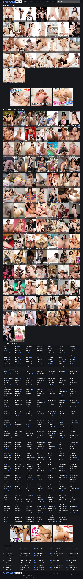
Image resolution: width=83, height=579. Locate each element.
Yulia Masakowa (74, 501)
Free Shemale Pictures (26, 560)
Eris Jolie (28, 404)
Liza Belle (50, 376)
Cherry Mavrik (18, 457)
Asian (6, 348)
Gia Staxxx (29, 437)
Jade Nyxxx (29, 501)
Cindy (17, 470)
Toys (72, 355)
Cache (17, 415)
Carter (16, 433)
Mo (49, 466)
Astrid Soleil (7, 475)
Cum (17, 361)
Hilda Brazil (29, 473)
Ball (5, 515)
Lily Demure (40, 517)
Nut (60, 393)
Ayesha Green (7, 497)
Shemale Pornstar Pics (58, 553)
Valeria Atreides (74, 440)
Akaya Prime (7, 387)
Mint (49, 457)
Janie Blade (29, 512)
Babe (6, 355)
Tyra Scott (73, 431)
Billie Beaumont (18, 389)
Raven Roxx (62, 466)
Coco (16, 481)
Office (50, 350)
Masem (50, 420)
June (38, 404)
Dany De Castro (19, 504)
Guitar (28, 459)
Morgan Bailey (52, 468)
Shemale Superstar (10, 562)
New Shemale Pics (57, 558)
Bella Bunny (18, 378)
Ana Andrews (7, 433)
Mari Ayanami (52, 409)
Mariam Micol (51, 413)
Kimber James (41, 457)
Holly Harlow (29, 475)
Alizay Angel (7, 409)
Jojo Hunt (39, 400)
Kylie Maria (40, 479)
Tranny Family (40, 555)
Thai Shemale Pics (73, 567)
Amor (5, 426)
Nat (49, 495)
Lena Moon (40, 499)
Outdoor (51, 352)
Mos (49, 470)
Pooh (61, 446)
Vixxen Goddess (74, 470)
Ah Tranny (8, 567)
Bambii (5, 519)
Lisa (38, 521)
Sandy (61, 484)
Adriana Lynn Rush (8, 376)
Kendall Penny (40, 444)
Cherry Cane (18, 455)
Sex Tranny (39, 558)
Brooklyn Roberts (19, 406)
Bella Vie (17, 382)
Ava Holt (6, 490)
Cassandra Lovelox (19, 440)
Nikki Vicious (62, 376)
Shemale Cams (46, 1)
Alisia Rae (6, 406)
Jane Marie (29, 510)
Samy (61, 481)
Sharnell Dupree (63, 515)
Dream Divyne (29, 373)
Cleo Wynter (18, 477)
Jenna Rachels (41, 378)
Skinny (62, 357)
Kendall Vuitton (40, 446)
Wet (71, 363)
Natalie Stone (51, 506)
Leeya (39, 493)
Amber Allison (7, 420)
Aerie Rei (6, 382)
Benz (16, 384)
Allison (6, 411)
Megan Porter (51, 424)
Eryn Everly (28, 409)
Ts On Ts (73, 357)
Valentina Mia (74, 435)
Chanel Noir (18, 444)
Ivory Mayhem (29, 495)
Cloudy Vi (17, 479)
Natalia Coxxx (51, 499)
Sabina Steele (63, 477)
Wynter (72, 486)
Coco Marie (17, 484)
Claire (17, 475)
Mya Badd (51, 473)
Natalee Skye (51, 497)
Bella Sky (17, 380)
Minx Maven (51, 459)
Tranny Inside (24, 555)
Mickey (50, 440)
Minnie (50, 455)
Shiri (60, 521)
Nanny (50, 486)
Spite (71, 389)
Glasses (39, 346)
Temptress (73, 411)
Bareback (7, 357)
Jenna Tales (40, 380)
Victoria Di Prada (74, 459)
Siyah (72, 376)
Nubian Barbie (63, 391)
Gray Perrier (29, 455)
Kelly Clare (40, 435)
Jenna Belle (40, 371)
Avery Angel (7, 493)
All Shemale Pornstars (73, 551)
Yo (71, 495)
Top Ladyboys (56, 551)
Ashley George (8, 468)
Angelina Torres (8, 444)
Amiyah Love (7, 424)
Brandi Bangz (18, 400)
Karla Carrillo (40, 420)
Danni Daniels (18, 501)
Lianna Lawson (41, 506)
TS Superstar (71, 565)
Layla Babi (40, 486)
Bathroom (7, 359)
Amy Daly (6, 431)
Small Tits (62, 361)
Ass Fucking (7, 352)
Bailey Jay (7, 510)
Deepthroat (18, 366)
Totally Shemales (9, 555)
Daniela (17, 497)
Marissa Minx (51, 417)
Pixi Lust (61, 440)
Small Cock (62, 359)
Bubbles (17, 413)
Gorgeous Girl (29, 448)
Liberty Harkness (41, 508)
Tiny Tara (73, 426)
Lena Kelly (40, 497)
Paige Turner (62, 402)
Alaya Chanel (7, 391)
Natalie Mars (51, 504)
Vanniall (72, 448)
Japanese (40, 355)
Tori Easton (73, 429)
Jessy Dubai (40, 393)
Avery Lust (7, 495)
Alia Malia (6, 402)
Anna (5, 448)
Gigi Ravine (29, 442)
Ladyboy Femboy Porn (58, 565)
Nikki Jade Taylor (52, 521)
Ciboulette (18, 468)
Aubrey (6, 477)
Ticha (72, 417)
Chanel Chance (19, 442)
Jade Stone (29, 504)
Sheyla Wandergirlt (63, 519)
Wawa (72, 473)
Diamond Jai (18, 515)
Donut (28, 371)
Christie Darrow (18, 464)
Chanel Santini (18, 446)
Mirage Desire (51, 462)
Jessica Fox (40, 389)
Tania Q (73, 406)
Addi (5, 371)
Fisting (28, 359)
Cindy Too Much (18, 473)
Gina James (29, 444)
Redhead (62, 350)
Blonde (17, 350)
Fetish (28, 355)
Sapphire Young (63, 488)
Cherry (17, 453)
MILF (49, 346)
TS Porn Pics (8, 565)
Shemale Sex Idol (56, 548)
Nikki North (62, 371)
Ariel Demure (7, 462)
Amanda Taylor (7, 415)
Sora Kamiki (73, 387)
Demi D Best (18, 510)
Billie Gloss (18, 391)
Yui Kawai (73, 499)
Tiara (72, 413)
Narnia (50, 493)
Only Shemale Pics (73, 558)
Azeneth (6, 499)
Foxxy (28, 429)
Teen (72, 350)
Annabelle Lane (8, 453)
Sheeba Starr (62, 517)
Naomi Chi (51, 490)
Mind (50, 453)
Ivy (27, 497)
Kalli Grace (40, 411)
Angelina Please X (8, 442)
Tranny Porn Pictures (73, 548)
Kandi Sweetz (40, 413)
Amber (6, 417)
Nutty (61, 395)
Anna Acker (7, 451)
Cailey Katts (18, 417)
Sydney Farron (73, 400)
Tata (72, 409)
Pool (50, 363)
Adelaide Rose (7, 373)
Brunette (18, 357)
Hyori (27, 486)
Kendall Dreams (41, 442)
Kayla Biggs (40, 429)
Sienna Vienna (73, 371)
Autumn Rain (7, 486)
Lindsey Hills (40, 519)
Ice (27, 488)
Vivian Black (73, 468)
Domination (29, 346)
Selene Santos (63, 508)
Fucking (29, 361)
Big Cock (7, 366)
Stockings (73, 346)
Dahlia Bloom (18, 488)
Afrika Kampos (7, 384)
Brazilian (17, 355)
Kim (38, 453)
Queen (61, 457)
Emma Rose (29, 393)
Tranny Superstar (25, 551)
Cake (16, 420)
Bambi (6, 517)
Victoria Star (73, 464)
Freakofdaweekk (30, 433)
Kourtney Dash (41, 473)
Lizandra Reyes (52, 378)
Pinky (61, 437)
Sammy (61, 479)
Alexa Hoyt (6, 395)
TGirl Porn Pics (24, 569)
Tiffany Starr (74, 422)
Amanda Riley (7, 413)
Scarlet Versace (63, 506)
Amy (5, 429)
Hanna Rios (29, 464)
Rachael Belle (62, 462)
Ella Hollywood (29, 382)
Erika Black (29, 400)
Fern (27, 426)
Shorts (61, 355)
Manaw (50, 398)
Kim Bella (39, 455)
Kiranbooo (39, 466)
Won (71, 484)
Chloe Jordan (18, 459)
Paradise (61, 409)
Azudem (6, 501)
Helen (28, 470)
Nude (50, 348)
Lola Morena (51, 380)
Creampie (18, 359)
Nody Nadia (62, 384)
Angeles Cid (7, 440)
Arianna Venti (7, 459)
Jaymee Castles (30, 521)
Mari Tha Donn (52, 411)
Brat (16, 402)
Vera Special (73, 457)
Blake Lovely (18, 395)
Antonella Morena (8, 457)
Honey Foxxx (29, 484)
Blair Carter (18, 393)
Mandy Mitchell (52, 400)
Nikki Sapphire (62, 373)
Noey (60, 387)
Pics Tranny (8, 558)
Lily (38, 515)
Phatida (61, 431)
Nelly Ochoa (51, 512)
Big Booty (7, 363)
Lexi (38, 504)
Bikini (17, 348)
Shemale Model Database (74, 569)
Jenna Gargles (41, 376)
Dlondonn (17, 519)
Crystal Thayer (18, 486)
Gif (27, 440)
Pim (60, 433)
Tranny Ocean (56, 560)
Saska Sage (62, 501)
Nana (49, 481)
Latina (39, 359)
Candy (17, 422)
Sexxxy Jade (62, 512)
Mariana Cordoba (53, 415)
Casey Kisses (18, 437)
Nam (50, 479)
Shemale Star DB (25, 567)
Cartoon (17, 435)
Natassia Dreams (52, 508)
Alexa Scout (7, 398)
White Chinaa (73, 477)
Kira (38, 464)
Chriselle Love (18, 462)
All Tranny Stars (9, 569)
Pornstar (51, 366)
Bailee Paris (7, 506)
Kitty (38, 468)
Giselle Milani (29, 446)
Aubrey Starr (7, 481)
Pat (60, 415)
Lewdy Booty (40, 501)
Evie (27, 422)
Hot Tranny (39, 551)
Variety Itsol (73, 451)
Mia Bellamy (51, 433)
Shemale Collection (10, 551)
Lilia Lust (39, 510)
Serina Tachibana (63, 510)
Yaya (71, 490)
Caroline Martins (19, 431)
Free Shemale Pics (41, 567)
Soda (71, 378)
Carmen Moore (19, 429)
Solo (61, 363)
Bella (16, 373)
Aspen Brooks (7, 473)
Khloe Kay (40, 451)
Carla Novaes (18, 426)
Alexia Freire (7, 400)
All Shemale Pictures (25, 553)
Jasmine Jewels (30, 517)
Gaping (28, 366)
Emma (28, 391)
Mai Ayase (50, 395)
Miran (50, 464)
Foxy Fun (28, 431)
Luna (50, 389)
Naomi (50, 488)
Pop (60, 448)
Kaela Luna (40, 409)
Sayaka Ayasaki (63, 504)
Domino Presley (19, 521)
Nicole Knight (51, 515)
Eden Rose (29, 380)
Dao (16, 506)
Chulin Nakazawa (19, 466)
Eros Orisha (29, 406)
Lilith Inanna (40, 512)
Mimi (50, 451)
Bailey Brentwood (8, 508)
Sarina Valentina (63, 497)
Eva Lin (28, 413)
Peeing (50, 359)
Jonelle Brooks (41, 402)
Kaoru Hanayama (41, 415)
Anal (6, 346)
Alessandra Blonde (8, 393)
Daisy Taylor (18, 495)
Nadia (50, 475)
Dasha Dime (18, 508)
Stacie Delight (73, 391)
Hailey (27, 462)
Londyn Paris (51, 382)
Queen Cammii (63, 459)
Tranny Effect (40, 553)
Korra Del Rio (40, 470)
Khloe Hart (40, 448)
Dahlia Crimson (19, 490)
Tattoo (72, 348)
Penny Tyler (62, 429)
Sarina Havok (62, 495)
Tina (71, 424)
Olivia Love (62, 400)
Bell (16, 371)
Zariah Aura (73, 506)
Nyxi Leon (62, 398)
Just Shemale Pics (25, 548)
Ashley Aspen (7, 466)
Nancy (50, 484)
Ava (5, 488)
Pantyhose (51, 357)
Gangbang (29, 363)
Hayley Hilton (29, 466)
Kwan (38, 477)
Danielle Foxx (18, 499)
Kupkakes (40, 475)
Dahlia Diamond (18, 493)
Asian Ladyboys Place (57, 567)
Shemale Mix (30, 577)
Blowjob (18, 352)
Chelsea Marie (18, 451)
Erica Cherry (29, 398)
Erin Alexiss (29, 402)
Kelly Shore (40, 437)
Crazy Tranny (9, 548)
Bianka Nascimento (20, 387)
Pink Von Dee (62, 435)
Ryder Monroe (63, 475)
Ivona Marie (29, 493)
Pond (61, 444)
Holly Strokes (29, 479)
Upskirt (72, 361)
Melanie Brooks (52, 429)
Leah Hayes (40, 488)
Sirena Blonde (73, 373)
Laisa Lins (40, 481)
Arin (5, 464)
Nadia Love (51, 477)
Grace (28, 451)
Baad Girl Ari (7, 504)
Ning (60, 382)
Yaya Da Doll (73, 493)
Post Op (61, 346)
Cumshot (18, 363)
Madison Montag (52, 393)
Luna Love (51, 391)
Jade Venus (29, 506)
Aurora (5, 484)
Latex (39, 357)
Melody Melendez (52, 431)
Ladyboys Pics (56, 562)
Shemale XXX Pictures (73, 553)
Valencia (72, 433)
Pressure (61, 453)
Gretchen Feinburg (30, 457)
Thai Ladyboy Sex (72, 555)
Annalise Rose (7, 455)
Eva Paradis (29, 417)
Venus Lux (73, 453)
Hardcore (40, 348)
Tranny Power (9, 553)
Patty (61, 420)
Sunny (72, 393)
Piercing (51, 361)
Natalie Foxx (51, 501)
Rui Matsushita (63, 473)
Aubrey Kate (7, 479)
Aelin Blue (6, 380)
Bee (5, 521)
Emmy (28, 395)
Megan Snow (51, 426)
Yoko (72, 497)
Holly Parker (29, 477)
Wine (72, 481)
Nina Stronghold (63, 380)
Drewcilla (28, 376)
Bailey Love (6, 512)
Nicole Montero (52, 519)
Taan (71, 404)
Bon (16, 398)
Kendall (39, 440)
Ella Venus (29, 384)
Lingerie (39, 363)
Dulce (28, 378)
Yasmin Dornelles (74, 488)
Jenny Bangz (40, 384)
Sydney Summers (74, 402)
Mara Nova (51, 404)
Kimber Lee (40, 459)
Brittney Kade (18, 404)
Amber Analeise (7, 422)
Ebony (28, 348)
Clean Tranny (40, 560)
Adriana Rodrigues (8, 378)
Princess (61, 455)
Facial (28, 350)
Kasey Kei (39, 424)
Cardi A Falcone (19, 424)
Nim (60, 378)
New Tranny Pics (72, 560)
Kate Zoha (40, 426)
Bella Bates (18, 376)
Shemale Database (25, 558)
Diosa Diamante (18, 517)
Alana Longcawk (8, 389)
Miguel (50, 442)
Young (72, 366)
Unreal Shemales (41, 562)
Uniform (73, 359)
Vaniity (72, 444)
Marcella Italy (51, 406)
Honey (28, 481)
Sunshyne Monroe (75, 395)
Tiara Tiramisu (74, 415)
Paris (61, 411)
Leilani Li (39, 495)
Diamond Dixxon (19, 512)
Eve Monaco (29, 420)
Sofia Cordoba (73, 382)
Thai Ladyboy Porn (41, 569)
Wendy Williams (74, 475)
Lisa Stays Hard (52, 371)
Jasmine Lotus (30, 519)
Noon (61, 389)
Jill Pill (39, 395)
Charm (17, 448)
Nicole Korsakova (52, 517)
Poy (60, 451)
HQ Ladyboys (40, 565)
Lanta (39, 484)
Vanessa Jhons (74, 442)
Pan (60, 406)
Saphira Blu (62, 486)
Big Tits (17, 346)
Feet (27, 352)
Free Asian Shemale (25, 562)
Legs (39, 361)
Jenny (39, 382)
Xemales (55, 569)
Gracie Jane (29, 453)
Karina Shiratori (41, 417)
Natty (50, 510)
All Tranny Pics (24, 565)
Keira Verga (40, 433)
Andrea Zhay (7, 435)
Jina (38, 398)
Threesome (73, 352)
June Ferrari (40, 406)
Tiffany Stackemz (74, 420)
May (49, 422)
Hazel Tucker (29, 468)
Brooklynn (17, 409)
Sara (61, 490)
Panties (50, 355)
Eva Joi (28, 411)
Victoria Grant (74, 462)
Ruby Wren (62, 470)
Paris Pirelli (62, 413)
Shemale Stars (56, 555)
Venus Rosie (73, 455)
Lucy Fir (50, 387)
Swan (72, 398)
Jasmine (28, 515)
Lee (38, 490)
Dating (53, 1)
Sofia (71, 380)
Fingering (29, 357)
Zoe (71, 508)
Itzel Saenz (29, 490)
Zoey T (72, 512)
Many (50, 402)
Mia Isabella (51, 435)
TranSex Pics (40, 548)
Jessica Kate (40, 391)
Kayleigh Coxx (40, 431)
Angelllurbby (7, 446)
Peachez (61, 424)
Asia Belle (6, 470)
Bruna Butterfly (19, 411)
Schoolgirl (62, 352)
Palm (61, 404)
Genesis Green (29, 435)
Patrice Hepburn (63, 417)
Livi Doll (50, 373)
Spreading (62, 366)
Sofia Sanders (73, 384)
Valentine (73, 437)
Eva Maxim (29, 415)
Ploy (60, 442)
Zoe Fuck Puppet (74, 510)
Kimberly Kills (40, 462)
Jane (27, 508)
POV (61, 348)
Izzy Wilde (29, 499)
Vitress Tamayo (74, 466)
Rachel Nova (62, 464)
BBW (6, 361)
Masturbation (41, 366)
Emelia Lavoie (29, 389)
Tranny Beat (8, 560)
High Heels (40, 350)
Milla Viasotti (51, 446)
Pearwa (61, 426)
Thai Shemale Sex (73, 562)
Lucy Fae (50, 384)
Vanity (72, 446)
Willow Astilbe (73, 479)
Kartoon (39, 422)
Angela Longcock (8, 437)
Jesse (39, 387)
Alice (5, 404)
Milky (49, 444)
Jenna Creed (40, 373)
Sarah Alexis (62, 493)
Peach (61, 422)
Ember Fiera (29, 387)
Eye (27, 424)
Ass (6, 350)
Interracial (40, 352)
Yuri (71, 504)
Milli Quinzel (51, 448)
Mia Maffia (51, 437)
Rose (61, 468)
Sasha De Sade (63, 499)
